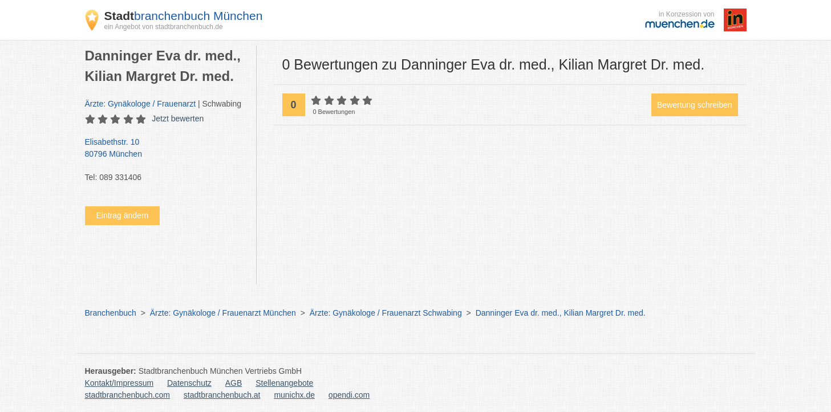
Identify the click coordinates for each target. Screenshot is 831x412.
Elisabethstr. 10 (165, 148)
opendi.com (349, 394)
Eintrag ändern (122, 215)
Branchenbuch (110, 312)
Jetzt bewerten (178, 118)
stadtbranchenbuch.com (127, 394)
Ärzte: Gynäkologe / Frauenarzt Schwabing (386, 312)
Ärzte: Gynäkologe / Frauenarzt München (223, 312)
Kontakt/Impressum (119, 382)
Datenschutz (189, 382)
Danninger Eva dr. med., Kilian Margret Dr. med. (561, 312)
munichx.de (294, 394)
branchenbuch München (183, 15)
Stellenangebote (284, 382)
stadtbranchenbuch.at (222, 394)
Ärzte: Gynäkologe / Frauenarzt (140, 103)
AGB (233, 382)
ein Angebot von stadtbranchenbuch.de (163, 27)
